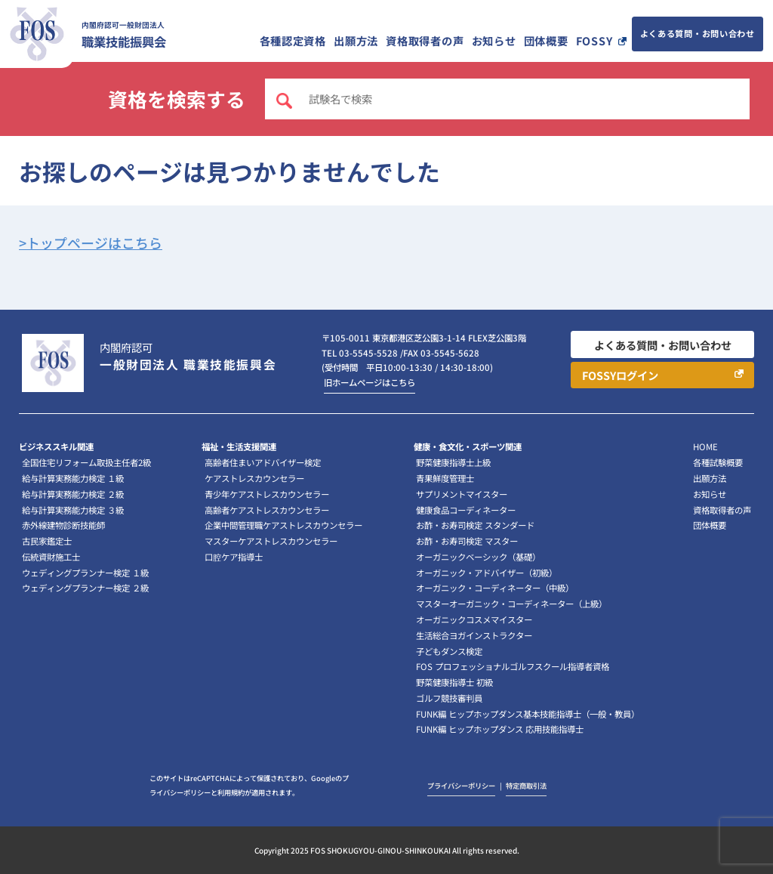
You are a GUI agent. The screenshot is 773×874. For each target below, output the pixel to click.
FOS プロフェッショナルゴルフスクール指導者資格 (512, 666)
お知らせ (494, 40)
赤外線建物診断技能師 (63, 525)
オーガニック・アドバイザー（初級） (486, 573)
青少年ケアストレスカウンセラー (267, 494)
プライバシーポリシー (461, 785)
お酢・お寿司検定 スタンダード (475, 525)
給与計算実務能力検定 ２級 (73, 494)
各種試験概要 (718, 462)
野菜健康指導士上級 (453, 462)
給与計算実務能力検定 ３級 (73, 510)
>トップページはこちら (90, 242)
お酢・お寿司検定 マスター (467, 541)
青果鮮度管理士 (445, 478)
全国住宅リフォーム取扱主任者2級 (86, 462)
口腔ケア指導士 (234, 557)
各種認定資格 (293, 40)
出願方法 (356, 40)
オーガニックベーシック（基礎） (478, 557)
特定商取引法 (526, 785)
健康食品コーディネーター (466, 510)
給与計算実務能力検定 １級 (73, 478)
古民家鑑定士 (47, 541)
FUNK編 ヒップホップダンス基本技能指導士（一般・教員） (527, 714)
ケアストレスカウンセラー (254, 478)
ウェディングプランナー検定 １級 (85, 573)
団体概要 (546, 40)
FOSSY (594, 40)
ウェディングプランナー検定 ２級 (85, 588)
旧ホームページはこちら (369, 382)
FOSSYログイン (620, 375)
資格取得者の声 (424, 40)
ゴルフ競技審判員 (449, 698)
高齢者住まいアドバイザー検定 (263, 462)
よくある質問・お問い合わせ (697, 33)
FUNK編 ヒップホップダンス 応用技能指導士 (500, 729)
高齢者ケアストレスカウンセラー (267, 510)
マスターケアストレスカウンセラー (271, 541)
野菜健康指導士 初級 (454, 682)
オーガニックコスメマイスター (474, 619)
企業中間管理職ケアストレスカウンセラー (283, 525)
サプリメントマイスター (461, 494)
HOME (705, 446)
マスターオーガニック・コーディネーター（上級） (511, 604)
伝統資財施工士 (51, 557)
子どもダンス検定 (449, 651)
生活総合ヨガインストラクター (474, 635)
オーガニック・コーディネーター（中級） (495, 588)
